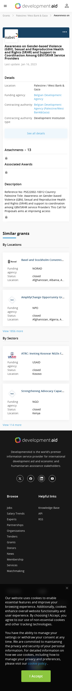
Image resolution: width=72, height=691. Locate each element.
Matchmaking (15, 571)
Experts (12, 519)
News (10, 553)
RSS (40, 519)
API (40, 513)
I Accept (36, 676)
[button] (5, 6)
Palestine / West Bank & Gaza (32, 15)
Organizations (16, 531)
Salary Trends (16, 513)
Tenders (12, 536)
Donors (11, 548)
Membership (15, 559)
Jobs (9, 508)
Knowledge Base (49, 508)
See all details (36, 133)
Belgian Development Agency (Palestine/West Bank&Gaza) (49, 108)
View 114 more (12, 425)
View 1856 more (13, 331)
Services (12, 565)
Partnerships (15, 525)
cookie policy (37, 663)
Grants (6, 15)
